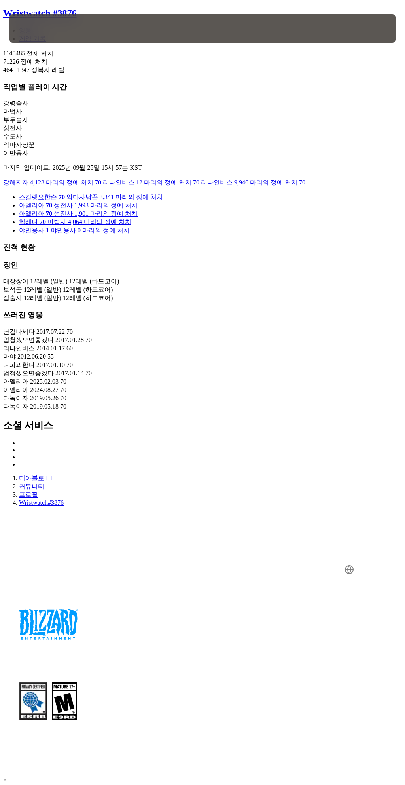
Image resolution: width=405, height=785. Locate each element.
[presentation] (33, 28)
